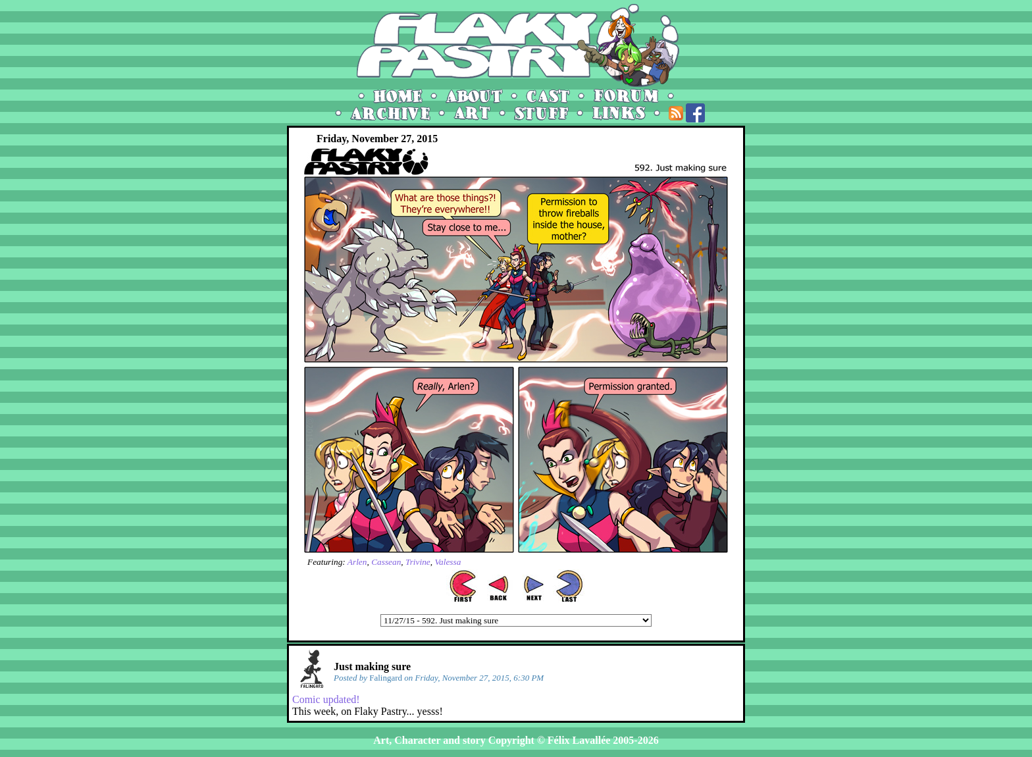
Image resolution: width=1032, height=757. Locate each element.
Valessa (447, 562)
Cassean (386, 562)
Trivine (417, 562)
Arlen (357, 562)
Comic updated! (326, 699)
